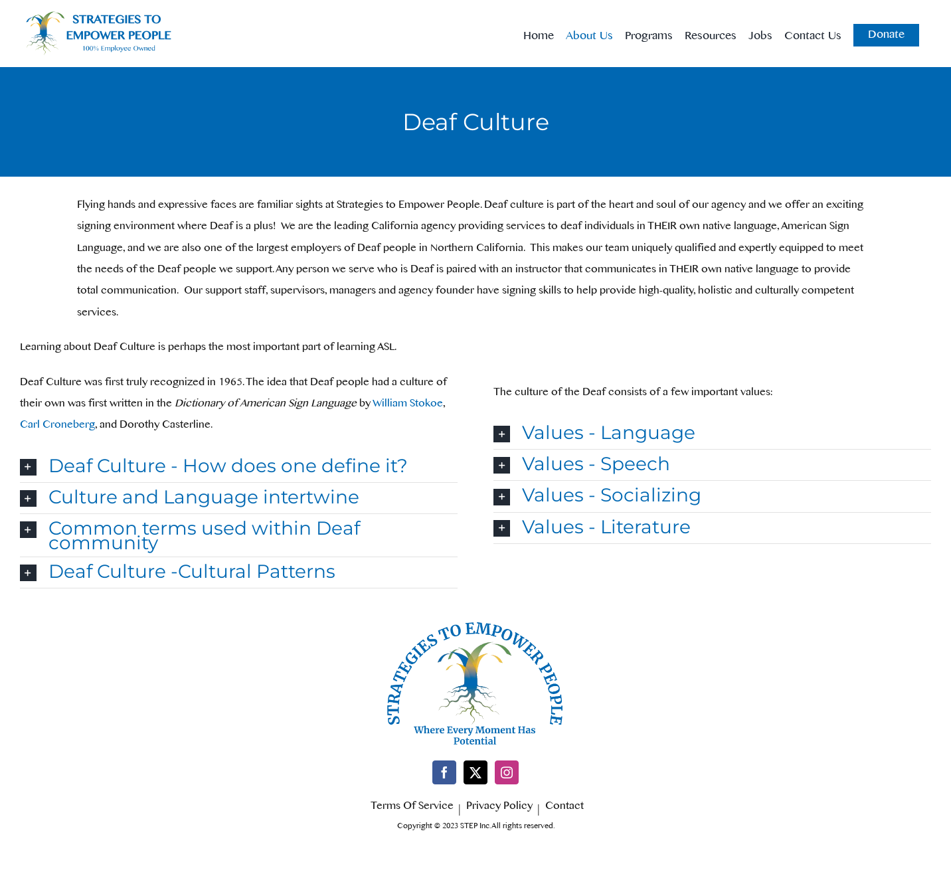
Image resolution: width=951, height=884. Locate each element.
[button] (239, 467)
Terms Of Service (412, 808)
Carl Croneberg (57, 427)
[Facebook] (444, 772)
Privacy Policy (499, 808)
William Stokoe (408, 405)
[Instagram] (507, 772)
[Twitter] (475, 772)
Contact (564, 808)
